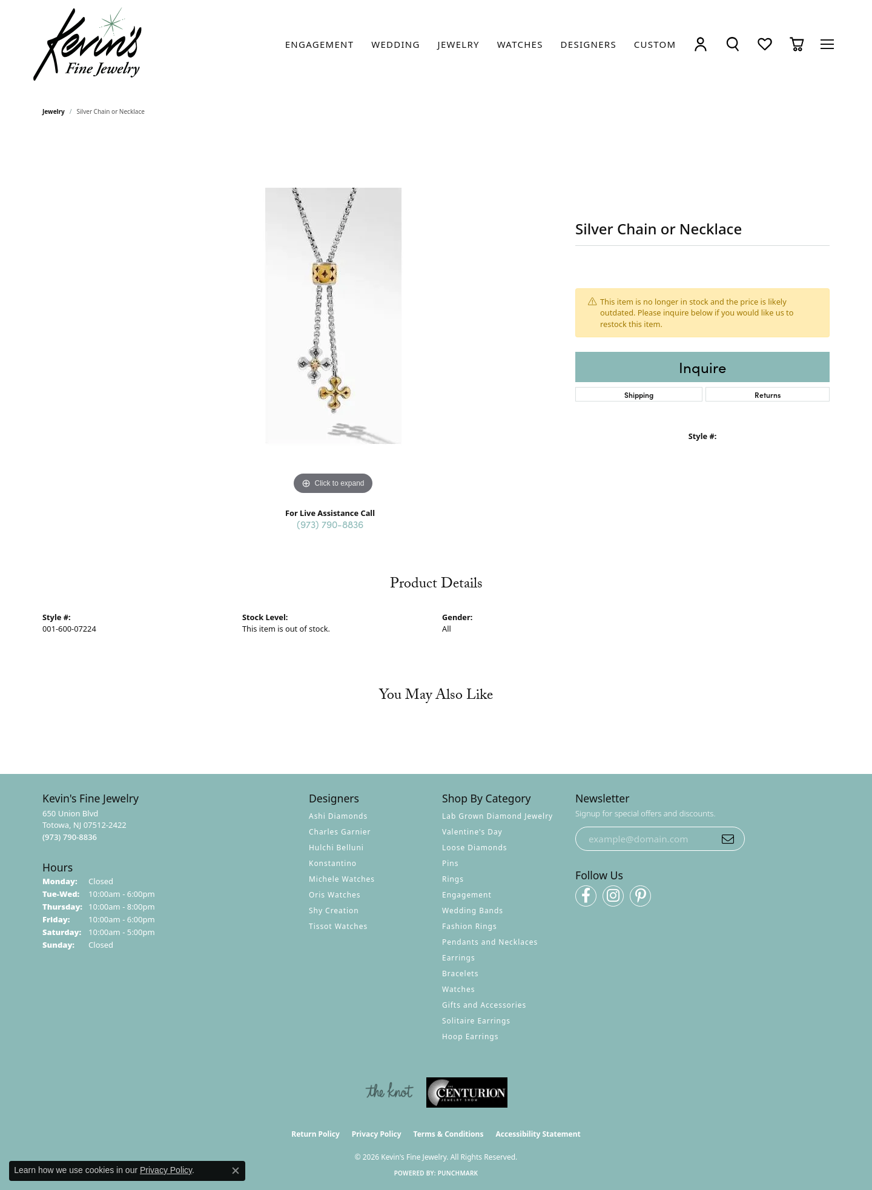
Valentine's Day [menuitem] (472, 832)
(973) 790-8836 (330, 524)
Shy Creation (334, 910)
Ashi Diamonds (338, 816)
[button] (700, 44)
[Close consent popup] (235, 1170)
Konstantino (333, 863)
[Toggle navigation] (827, 44)
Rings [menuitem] (453, 879)
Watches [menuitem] (458, 989)
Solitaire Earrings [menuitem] (476, 1021)
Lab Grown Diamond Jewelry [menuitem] (497, 816)
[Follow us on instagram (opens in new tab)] (613, 896)
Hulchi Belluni (336, 847)
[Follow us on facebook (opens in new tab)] (585, 896)
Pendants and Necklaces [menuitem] (490, 942)
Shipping (638, 394)
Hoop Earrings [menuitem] (470, 1036)
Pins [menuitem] (450, 863)
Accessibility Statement (537, 1134)
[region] (333, 316)
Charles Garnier (340, 832)
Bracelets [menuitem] (460, 973)
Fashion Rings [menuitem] (469, 926)
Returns (768, 394)
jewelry (53, 111)
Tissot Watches (338, 926)
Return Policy (315, 1134)
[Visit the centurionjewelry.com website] (466, 1092)
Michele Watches (342, 879)
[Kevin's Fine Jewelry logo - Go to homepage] (88, 44)
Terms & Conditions (449, 1134)
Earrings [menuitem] (458, 958)
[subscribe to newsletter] (728, 838)
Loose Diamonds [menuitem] (474, 847)
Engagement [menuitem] (467, 895)
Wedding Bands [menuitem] (472, 910)
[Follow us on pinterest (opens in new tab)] (640, 896)
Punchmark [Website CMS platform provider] (458, 1173)
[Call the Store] (69, 836)
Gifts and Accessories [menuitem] (484, 1005)
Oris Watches (335, 895)
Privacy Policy (376, 1134)
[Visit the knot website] (389, 1092)
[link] (319, 44)
